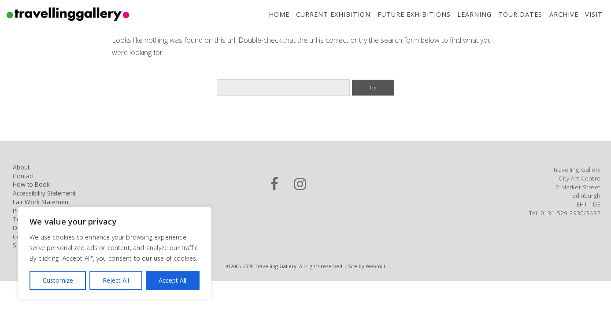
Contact (23, 176)
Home (279, 14)
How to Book (31, 184)
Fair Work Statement (41, 202)
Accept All (172, 280)
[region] (114, 253)
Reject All (116, 280)
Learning (474, 14)
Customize (58, 280)
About (21, 167)
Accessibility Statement (44, 193)
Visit (594, 14)
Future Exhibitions (414, 14)
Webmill (375, 266)
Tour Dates (520, 14)
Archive (563, 14)
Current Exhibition (333, 14)
